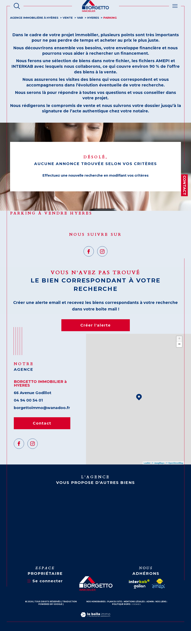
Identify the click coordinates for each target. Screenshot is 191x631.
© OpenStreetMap (174, 463)
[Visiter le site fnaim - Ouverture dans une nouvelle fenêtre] (159, 581)
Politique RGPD (121, 604)
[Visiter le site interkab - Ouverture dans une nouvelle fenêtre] (139, 581)
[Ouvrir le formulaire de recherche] (16, 6)
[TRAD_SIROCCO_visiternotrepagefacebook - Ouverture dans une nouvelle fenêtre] (89, 251)
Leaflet (147, 463)
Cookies (136, 604)
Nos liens (160, 601)
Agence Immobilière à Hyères (34, 17)
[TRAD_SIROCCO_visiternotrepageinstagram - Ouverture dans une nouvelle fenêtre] (102, 251)
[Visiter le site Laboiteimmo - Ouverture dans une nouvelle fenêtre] (95, 619)
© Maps (158, 463)
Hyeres (93, 17)
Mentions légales (134, 601)
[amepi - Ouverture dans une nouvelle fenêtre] (158, 586)
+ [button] (179, 339)
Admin (150, 601)
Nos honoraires (95, 601)
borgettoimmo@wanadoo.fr (42, 407)
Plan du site (114, 601)
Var (80, 17)
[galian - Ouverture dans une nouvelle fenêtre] (139, 586)
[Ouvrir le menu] (175, 6)
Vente (68, 17)
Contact (184, 185)
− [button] (179, 344)
